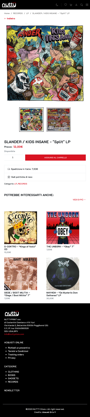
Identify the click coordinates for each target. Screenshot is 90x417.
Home (7, 13)
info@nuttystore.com (14, 334)
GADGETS (13, 378)
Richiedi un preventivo (19, 347)
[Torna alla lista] (9, 18)
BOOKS (11, 375)
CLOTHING (13, 371)
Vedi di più (79, 199)
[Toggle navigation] (87, 5)
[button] (71, 4)
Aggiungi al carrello (55, 157)
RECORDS (18, 13)
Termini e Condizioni (18, 351)
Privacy (12, 357)
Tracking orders (16, 354)
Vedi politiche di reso (21, 176)
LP (27, 13)
